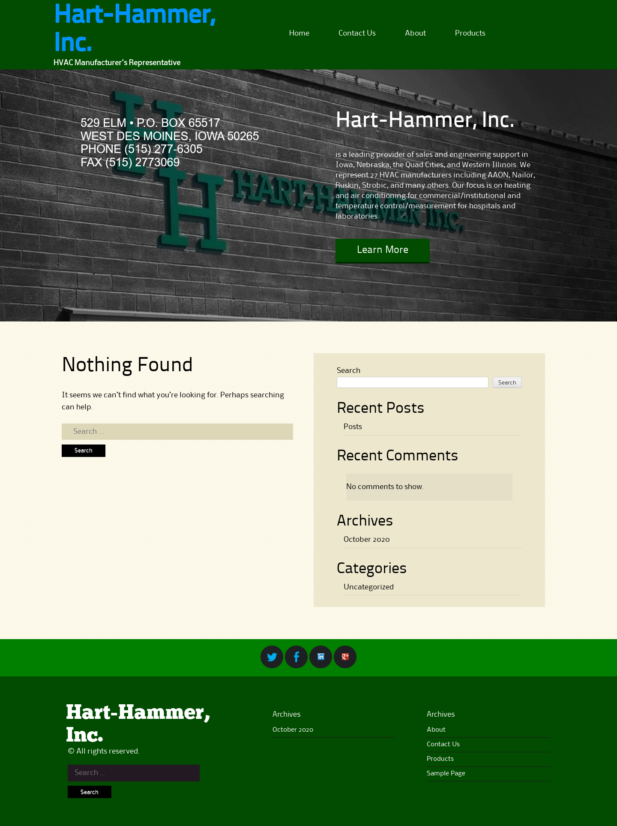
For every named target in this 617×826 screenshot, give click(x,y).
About (415, 33)
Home (299, 33)
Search (348, 370)
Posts (353, 427)
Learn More (382, 250)
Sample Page (446, 774)
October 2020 (367, 539)
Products (470, 33)
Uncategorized (369, 587)
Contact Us (357, 33)
